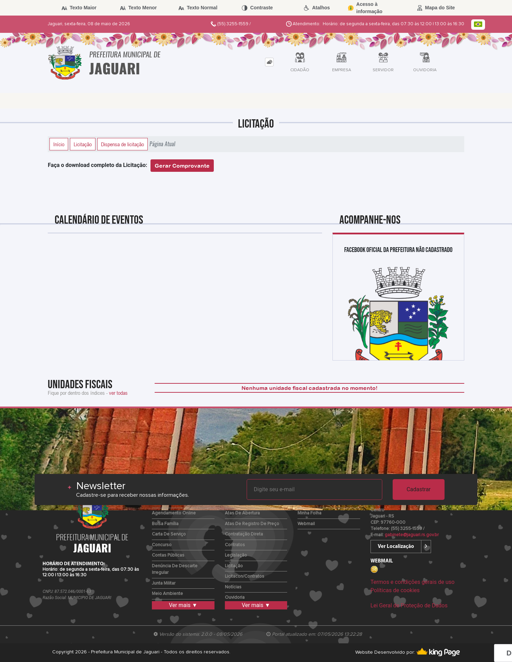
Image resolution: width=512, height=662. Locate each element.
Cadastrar (418, 489)
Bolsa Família (165, 524)
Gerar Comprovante (182, 165)
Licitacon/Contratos (244, 576)
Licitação (83, 144)
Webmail (306, 524)
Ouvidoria (235, 597)
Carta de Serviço (169, 534)
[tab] (269, 62)
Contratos (235, 545)
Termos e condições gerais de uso (413, 582)
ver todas (118, 392)
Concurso (162, 545)
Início (58, 144)
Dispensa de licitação (122, 144)
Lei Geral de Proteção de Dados (409, 605)
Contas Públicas (168, 555)
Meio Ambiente (167, 593)
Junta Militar (163, 583)
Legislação (236, 555)
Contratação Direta (244, 534)
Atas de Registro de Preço (252, 524)
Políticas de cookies (395, 590)
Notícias (233, 587)
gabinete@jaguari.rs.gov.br (412, 535)
